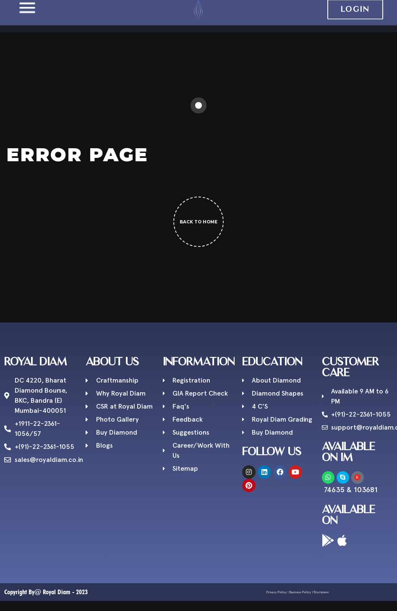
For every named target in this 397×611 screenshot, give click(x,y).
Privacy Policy (284, 592)
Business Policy (299, 592)
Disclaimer (312, 592)
